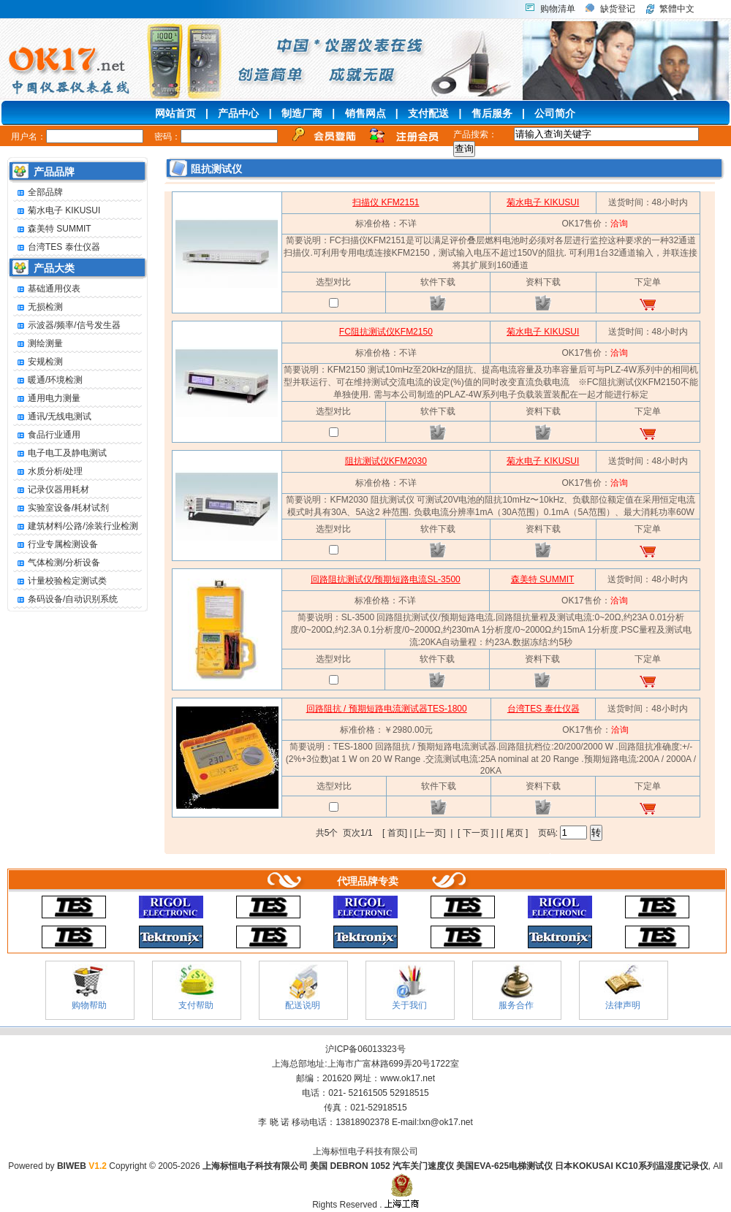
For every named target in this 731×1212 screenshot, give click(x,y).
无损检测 (38, 307)
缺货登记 (617, 9)
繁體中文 (676, 9)
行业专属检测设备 (55, 545)
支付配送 (428, 113)
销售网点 (365, 113)
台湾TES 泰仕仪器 (56, 247)
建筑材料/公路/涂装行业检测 (75, 526)
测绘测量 (38, 344)
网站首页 (175, 113)
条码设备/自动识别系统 (65, 599)
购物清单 (557, 9)
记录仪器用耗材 (51, 490)
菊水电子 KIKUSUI (56, 211)
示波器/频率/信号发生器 (67, 325)
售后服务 (491, 113)
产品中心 (238, 113)
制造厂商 (301, 113)
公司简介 (554, 113)
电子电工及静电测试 (60, 453)
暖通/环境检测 (48, 380)
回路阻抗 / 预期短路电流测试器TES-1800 (386, 709)
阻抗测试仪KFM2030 (386, 461)
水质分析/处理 (48, 471)
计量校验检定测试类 (60, 581)
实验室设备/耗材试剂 (61, 508)
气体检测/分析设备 (56, 563)
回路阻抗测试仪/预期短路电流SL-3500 (386, 579)
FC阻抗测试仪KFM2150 (386, 332)
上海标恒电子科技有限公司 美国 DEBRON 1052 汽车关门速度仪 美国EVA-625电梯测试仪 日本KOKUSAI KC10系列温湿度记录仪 (455, 1166)
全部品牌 (38, 192)
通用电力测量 (46, 398)
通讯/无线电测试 (52, 417)
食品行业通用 (46, 435)
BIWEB (82, 1166)
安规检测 (38, 362)
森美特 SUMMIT (52, 229)
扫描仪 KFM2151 (385, 202)
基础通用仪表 (46, 289)
